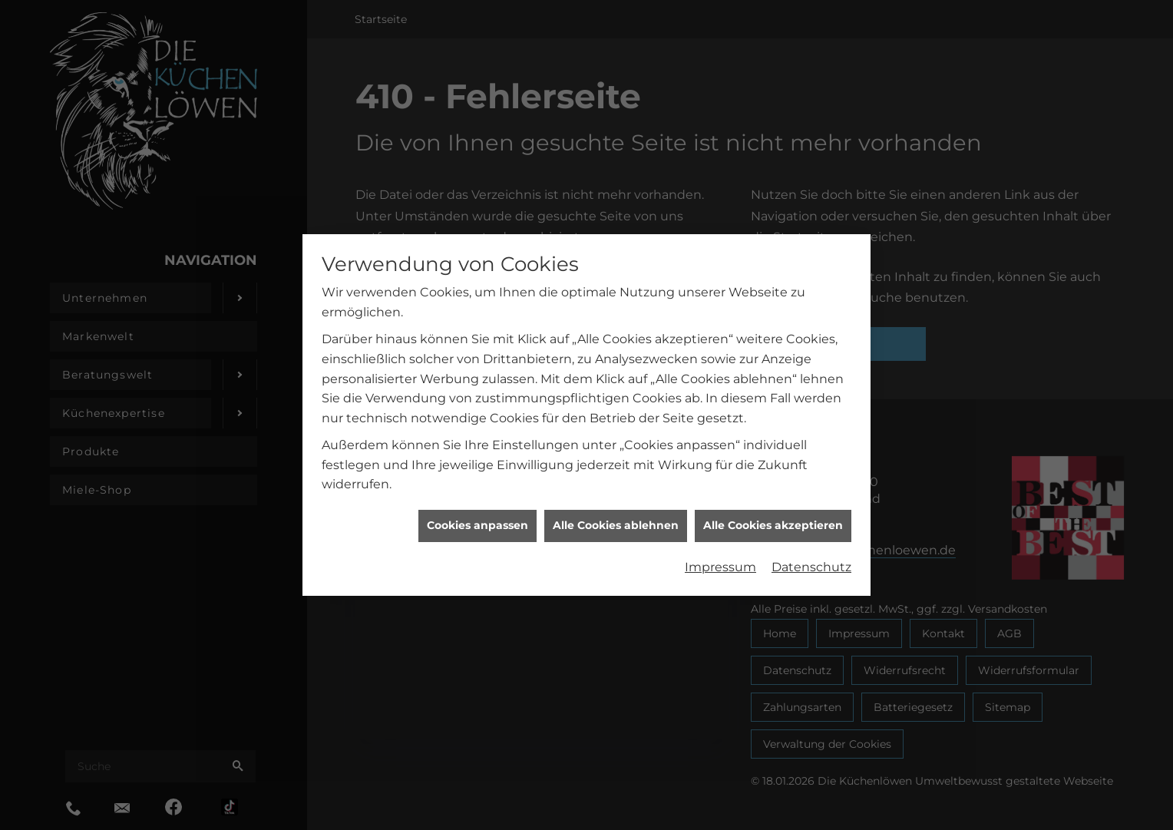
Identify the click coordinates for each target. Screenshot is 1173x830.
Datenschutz (811, 561)
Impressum (720, 561)
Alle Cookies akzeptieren (773, 520)
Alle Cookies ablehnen (616, 520)
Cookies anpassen (477, 520)
